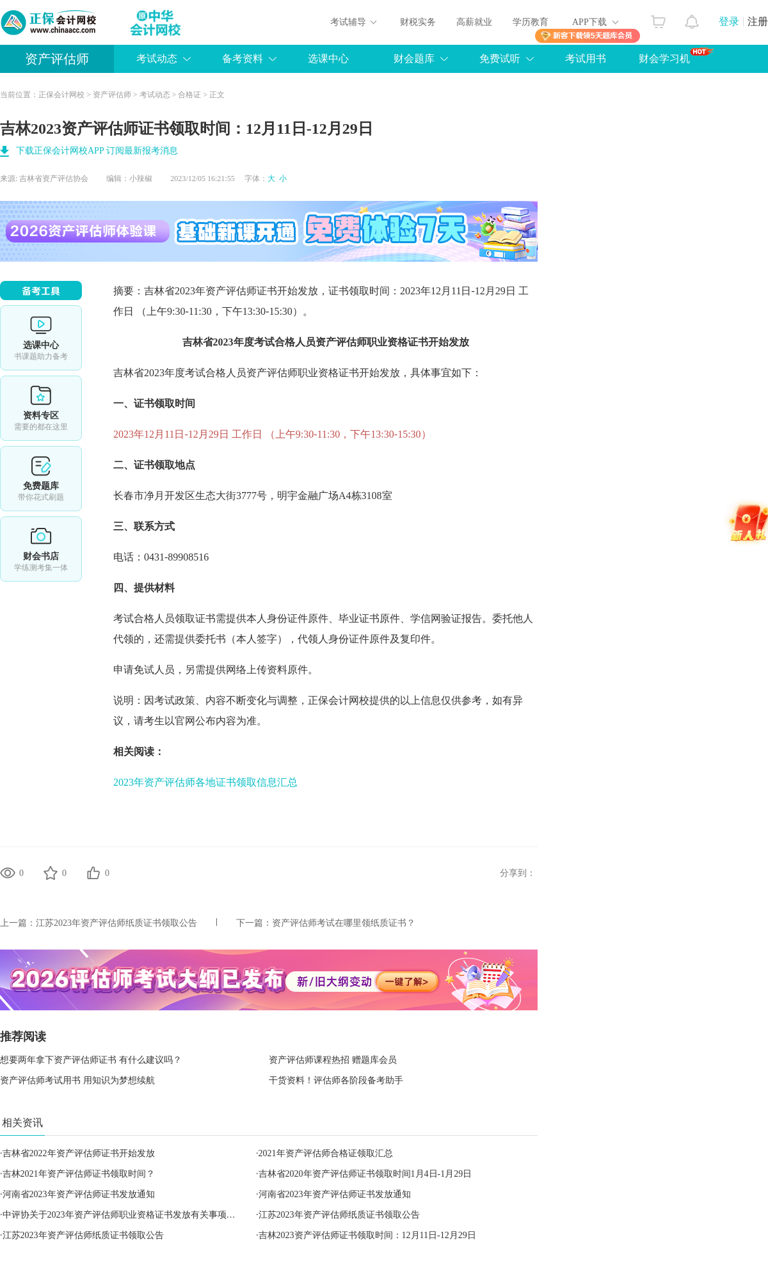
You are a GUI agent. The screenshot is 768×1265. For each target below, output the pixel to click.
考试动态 (156, 58)
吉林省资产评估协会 (53, 178)
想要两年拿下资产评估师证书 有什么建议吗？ (91, 1060)
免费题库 (41, 479)
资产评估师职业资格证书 (372, 342)
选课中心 (328, 58)
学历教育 (530, 22)
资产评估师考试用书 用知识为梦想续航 (77, 1080)
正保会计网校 (61, 94)
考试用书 (585, 58)
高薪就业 (474, 22)
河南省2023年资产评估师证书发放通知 (79, 1194)
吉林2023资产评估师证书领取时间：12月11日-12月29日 (367, 1235)
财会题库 (414, 58)
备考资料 (242, 58)
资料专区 (41, 408)
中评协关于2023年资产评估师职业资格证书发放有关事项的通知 (128, 1215)
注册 (758, 21)
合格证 (189, 94)
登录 (729, 21)
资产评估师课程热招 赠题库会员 (333, 1060)
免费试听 (499, 58)
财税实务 (418, 22)
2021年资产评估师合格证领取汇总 (326, 1153)
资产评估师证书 (241, 290)
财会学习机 (676, 55)
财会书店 (41, 549)
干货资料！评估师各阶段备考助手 (336, 1080)
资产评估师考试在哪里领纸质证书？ (343, 923)
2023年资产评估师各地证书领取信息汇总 (205, 782)
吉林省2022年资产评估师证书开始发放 (79, 1153)
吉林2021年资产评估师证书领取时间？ (79, 1174)
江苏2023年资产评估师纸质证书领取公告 (116, 923)
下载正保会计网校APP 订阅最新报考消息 (97, 150)
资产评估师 (57, 59)
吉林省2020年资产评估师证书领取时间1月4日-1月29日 (365, 1174)
